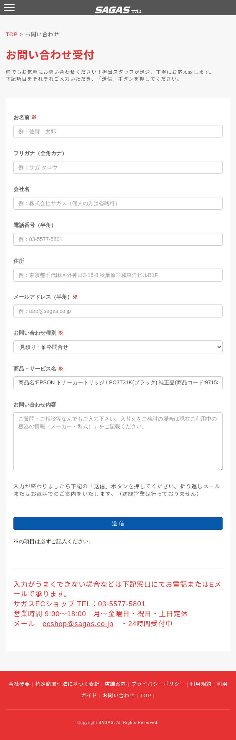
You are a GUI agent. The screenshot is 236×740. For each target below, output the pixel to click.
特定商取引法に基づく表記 (67, 684)
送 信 (118, 523)
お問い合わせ (119, 695)
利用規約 (200, 684)
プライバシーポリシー (158, 684)
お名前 (24, 117)
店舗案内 (115, 684)
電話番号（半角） (34, 225)
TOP (12, 34)
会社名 (21, 189)
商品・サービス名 (38, 369)
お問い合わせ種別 (38, 333)
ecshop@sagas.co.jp (78, 624)
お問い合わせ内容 (34, 405)
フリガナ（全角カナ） (40, 153)
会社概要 (19, 684)
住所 (18, 261)
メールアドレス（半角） (45, 297)
